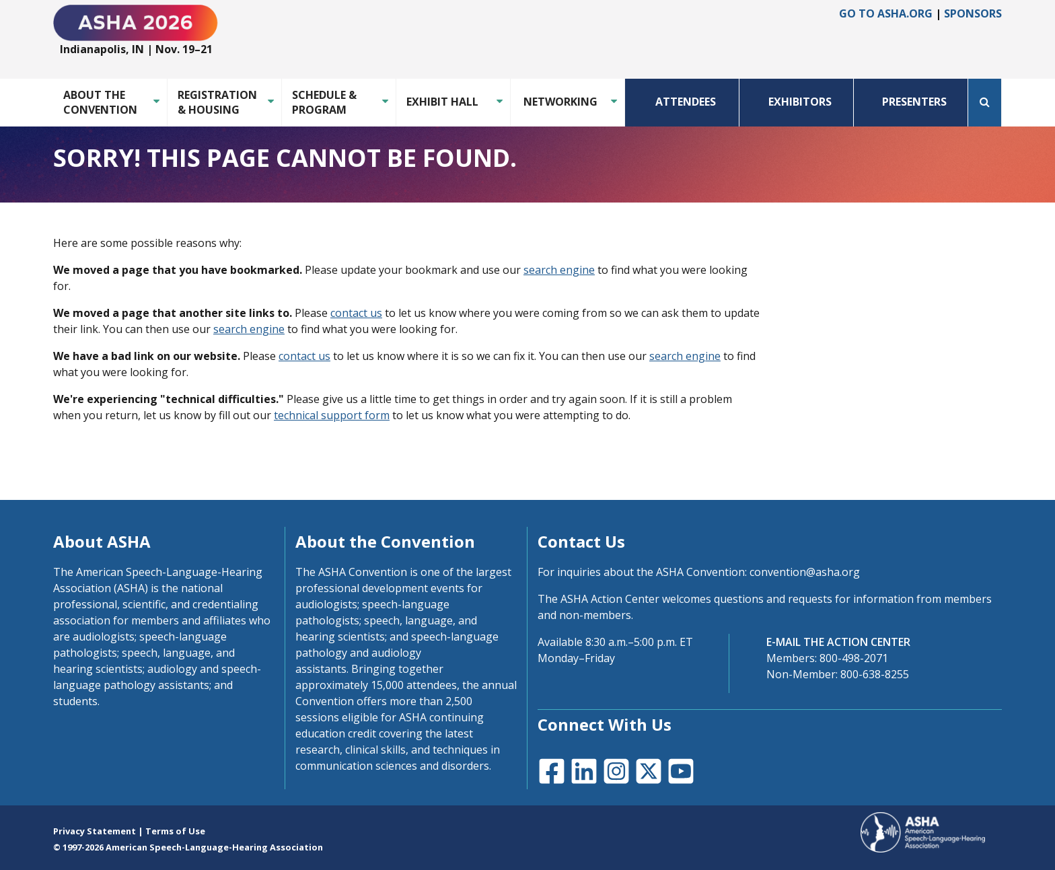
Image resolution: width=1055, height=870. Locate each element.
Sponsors (973, 13)
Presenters (914, 101)
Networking (560, 101)
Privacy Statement (94, 831)
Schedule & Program (324, 102)
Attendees (685, 101)
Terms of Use (175, 831)
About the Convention (100, 102)
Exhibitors (800, 101)
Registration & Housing (217, 102)
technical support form (332, 415)
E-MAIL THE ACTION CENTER (838, 642)
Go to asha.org (886, 13)
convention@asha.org (805, 572)
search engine (559, 269)
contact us (356, 312)
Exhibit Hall (442, 101)
